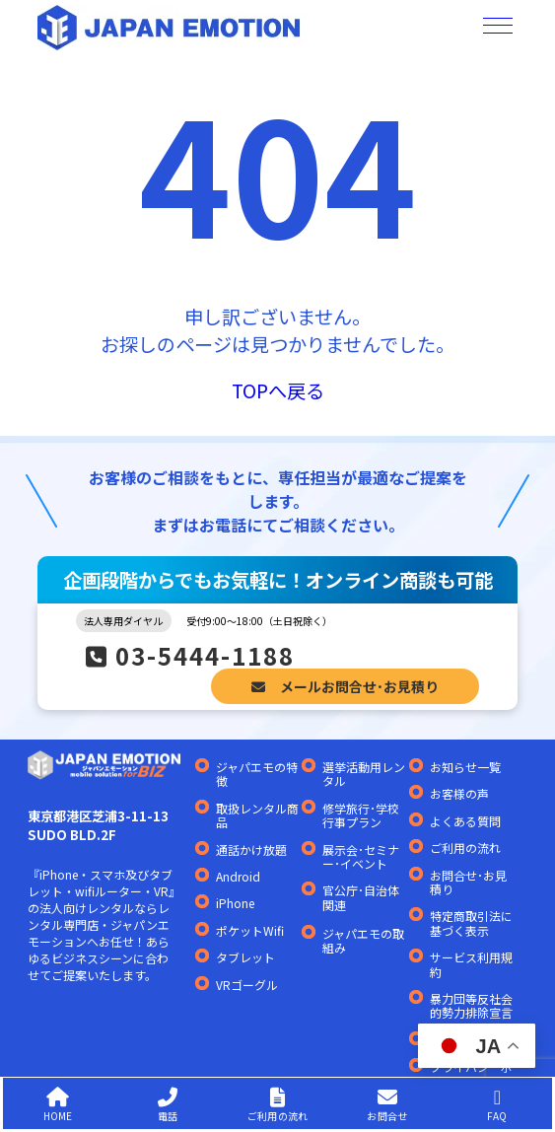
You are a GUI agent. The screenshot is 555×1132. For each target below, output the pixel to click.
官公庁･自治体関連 (360, 898)
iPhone (235, 903)
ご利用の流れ (465, 848)
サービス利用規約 (471, 965)
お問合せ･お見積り (468, 883)
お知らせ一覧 (465, 767)
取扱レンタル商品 (257, 816)
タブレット (245, 957)
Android (238, 877)
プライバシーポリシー (471, 1074)
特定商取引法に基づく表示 (471, 923)
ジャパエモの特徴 (257, 774)
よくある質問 (465, 821)
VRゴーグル (247, 985)
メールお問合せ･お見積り (345, 686)
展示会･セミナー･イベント (360, 857)
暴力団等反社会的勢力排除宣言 (471, 1006)
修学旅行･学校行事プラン (360, 816)
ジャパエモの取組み (363, 941)
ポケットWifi (250, 931)
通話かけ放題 (251, 850)
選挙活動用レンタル (363, 774)
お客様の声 (459, 794)
